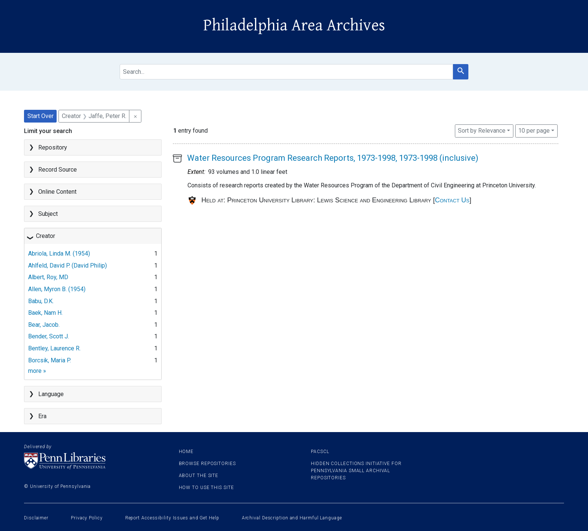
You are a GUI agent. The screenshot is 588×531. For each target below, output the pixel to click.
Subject (48, 213)
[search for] (286, 71)
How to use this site (206, 487)
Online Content (57, 191)
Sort (482, 130)
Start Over (40, 116)
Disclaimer (36, 518)
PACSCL (320, 451)
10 (534, 130)
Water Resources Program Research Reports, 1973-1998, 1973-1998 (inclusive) (332, 158)
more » (37, 370)
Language (51, 394)
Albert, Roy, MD (48, 277)
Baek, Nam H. (45, 312)
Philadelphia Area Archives (294, 25)
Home (186, 451)
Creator (45, 235)
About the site (199, 475)
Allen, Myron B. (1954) (57, 289)
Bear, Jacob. (44, 324)
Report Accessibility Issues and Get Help (172, 518)
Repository (52, 147)
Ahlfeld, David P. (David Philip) (67, 265)
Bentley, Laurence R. (54, 348)
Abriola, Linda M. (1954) (59, 253)
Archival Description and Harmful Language (292, 518)
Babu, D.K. (41, 301)
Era (42, 416)
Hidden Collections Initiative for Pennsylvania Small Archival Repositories (356, 470)
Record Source (57, 169)
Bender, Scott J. (48, 336)
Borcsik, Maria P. (49, 360)
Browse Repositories (207, 463)
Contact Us (452, 200)
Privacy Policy (87, 518)
